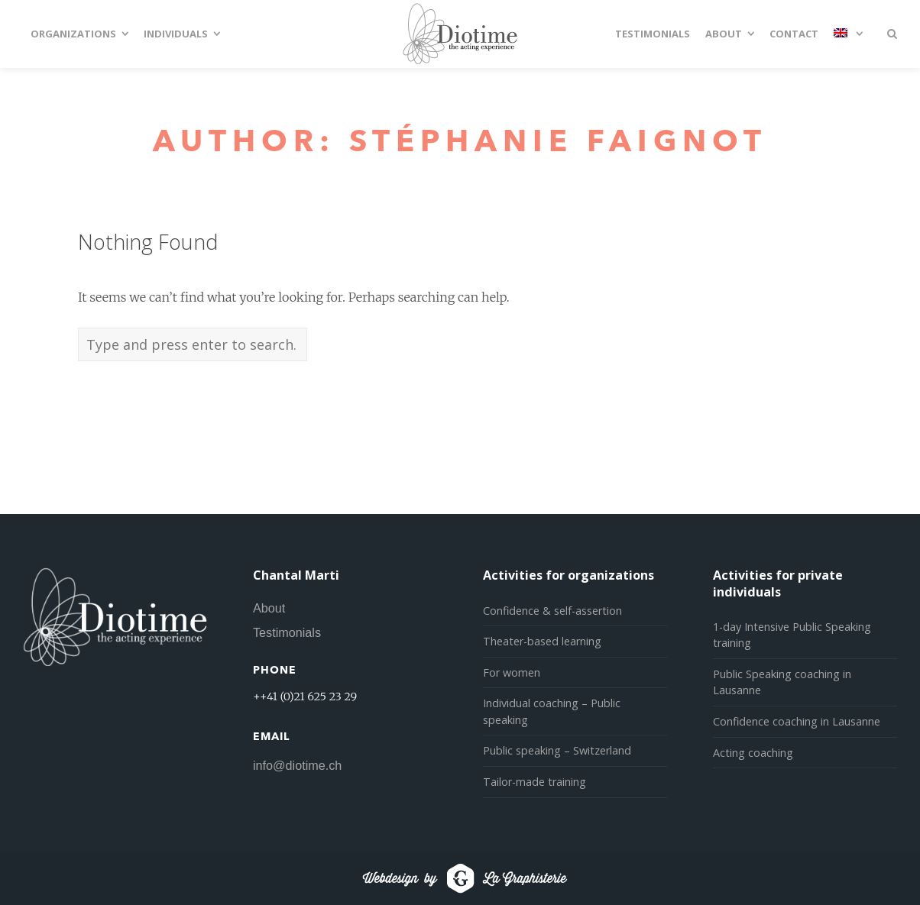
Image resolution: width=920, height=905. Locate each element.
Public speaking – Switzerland (557, 750)
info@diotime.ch (297, 765)
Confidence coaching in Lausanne (796, 721)
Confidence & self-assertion (552, 610)
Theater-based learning (542, 641)
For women (511, 672)
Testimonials (287, 632)
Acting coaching (753, 752)
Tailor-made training (534, 781)
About (269, 608)
